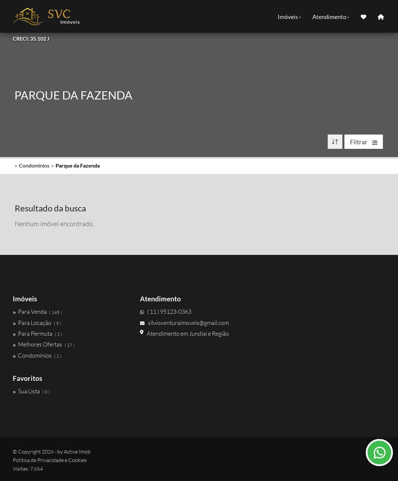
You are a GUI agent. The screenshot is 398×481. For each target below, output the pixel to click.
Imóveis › (289, 16)
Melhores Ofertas (44, 344)
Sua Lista (31, 391)
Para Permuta (37, 333)
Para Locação (37, 322)
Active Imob (77, 451)
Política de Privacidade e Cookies (50, 460)
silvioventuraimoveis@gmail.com (184, 322)
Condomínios (34, 165)
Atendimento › (330, 16)
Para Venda (37, 311)
